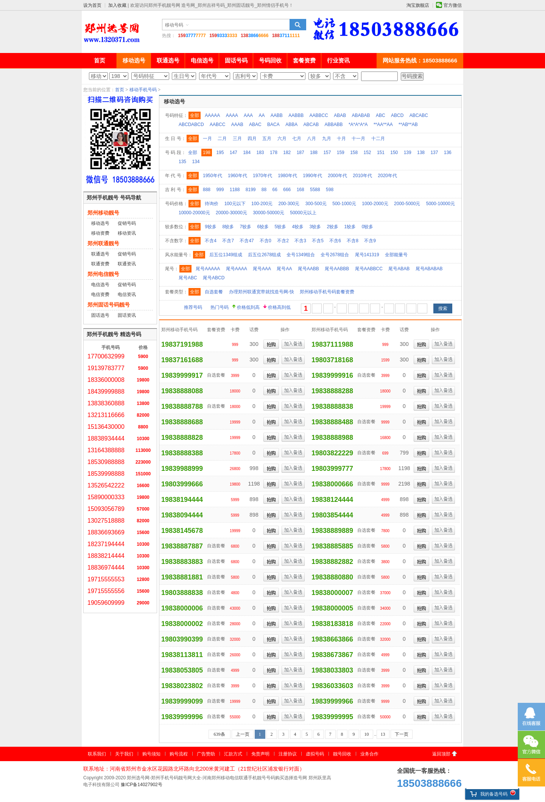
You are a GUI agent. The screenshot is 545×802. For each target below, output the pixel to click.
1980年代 (287, 175)
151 (381, 152)
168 (300, 189)
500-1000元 (344, 203)
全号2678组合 (335, 254)
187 (300, 152)
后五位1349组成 (225, 254)
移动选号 (134, 60)
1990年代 (312, 175)
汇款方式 (233, 754)
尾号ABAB (399, 268)
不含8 (352, 240)
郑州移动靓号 (103, 213)
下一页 (401, 734)
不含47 (247, 240)
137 (434, 152)
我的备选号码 (489, 794)
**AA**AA (383, 124)
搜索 (298, 24)
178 (273, 152)
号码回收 (270, 60)
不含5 (318, 240)
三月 (237, 138)
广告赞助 (206, 754)
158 (354, 152)
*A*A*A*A (358, 124)
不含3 (300, 240)
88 (264, 189)
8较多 (228, 226)
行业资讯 (338, 60)
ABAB (340, 115)
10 (366, 734)
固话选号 (100, 315)
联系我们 (97, 754)
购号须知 (151, 754)
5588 (315, 189)
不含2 (283, 240)
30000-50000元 (268, 212)
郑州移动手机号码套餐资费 (327, 291)
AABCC (217, 124)
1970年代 (262, 175)
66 (274, 189)
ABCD (397, 115)
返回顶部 (441, 754)
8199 (251, 189)
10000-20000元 (194, 212)
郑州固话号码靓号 (108, 305)
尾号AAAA (236, 268)
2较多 (333, 226)
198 (206, 152)
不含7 (228, 240)
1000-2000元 (375, 203)
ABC (380, 115)
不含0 (265, 240)
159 (340, 152)
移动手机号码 (143, 89)
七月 (296, 138)
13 (383, 734)
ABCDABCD (191, 124)
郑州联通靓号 (103, 243)
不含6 (335, 240)
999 (220, 189)
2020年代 (387, 175)
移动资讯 (127, 233)
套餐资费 (304, 60)
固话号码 (236, 60)
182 (287, 152)
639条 (219, 734)
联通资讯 (127, 263)
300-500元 (316, 203)
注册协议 (288, 754)
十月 (341, 138)
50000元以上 (303, 212)
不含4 (210, 240)
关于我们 (124, 754)
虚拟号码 (315, 754)
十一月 (358, 138)
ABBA (291, 124)
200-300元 (288, 203)
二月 (222, 138)
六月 (282, 138)
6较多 (263, 226)
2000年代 (337, 175)
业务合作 (369, 754)
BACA (273, 124)
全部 (194, 115)
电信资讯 (127, 294)
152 (367, 152)
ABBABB (334, 124)
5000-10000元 (440, 203)
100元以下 (235, 203)
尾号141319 (367, 254)
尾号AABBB (337, 268)
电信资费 (100, 294)
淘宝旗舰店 (417, 5)
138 (421, 152)
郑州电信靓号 (103, 274)
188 (314, 152)
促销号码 (127, 223)
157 (327, 152)
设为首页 (92, 5)
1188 (235, 189)
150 (394, 152)
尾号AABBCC (369, 268)
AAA (248, 115)
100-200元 (261, 203)
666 (287, 189)
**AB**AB (408, 124)
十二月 (378, 138)
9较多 (210, 226)
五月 (266, 138)
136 (448, 152)
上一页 (242, 734)
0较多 (368, 226)
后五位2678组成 (264, 254)
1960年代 (237, 175)
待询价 (211, 203)
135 (182, 161)
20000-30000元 (231, 212)
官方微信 (453, 5)
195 (220, 152)
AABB (277, 115)
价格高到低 (279, 307)
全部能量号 (396, 254)
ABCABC (419, 115)
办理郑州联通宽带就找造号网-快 (261, 291)
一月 (207, 138)
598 (329, 189)
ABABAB (361, 115)
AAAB (237, 124)
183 (260, 152)
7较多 (245, 226)
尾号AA (284, 268)
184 (247, 152)
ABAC (255, 124)
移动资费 (100, 233)
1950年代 (212, 175)
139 (407, 152)
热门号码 (219, 307)
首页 (99, 60)
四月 (252, 138)
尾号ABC (188, 277)
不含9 (370, 240)
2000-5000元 (407, 203)
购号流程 (179, 754)
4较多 (298, 226)
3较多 (315, 226)
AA (261, 115)
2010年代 (362, 175)
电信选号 (202, 60)
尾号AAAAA (208, 268)
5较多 (280, 226)
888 (206, 189)
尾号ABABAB (429, 268)
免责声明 (260, 754)
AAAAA (212, 115)
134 (195, 161)
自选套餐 (214, 291)
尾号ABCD (213, 277)
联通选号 (168, 60)
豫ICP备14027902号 (141, 784)
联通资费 (100, 263)
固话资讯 (127, 315)
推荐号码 (193, 307)
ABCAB (311, 124)
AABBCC (319, 115)
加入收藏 (117, 5)
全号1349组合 (301, 254)
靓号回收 (342, 754)
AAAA (232, 115)
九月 (326, 138)
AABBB (296, 115)
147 (233, 152)
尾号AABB (308, 268)
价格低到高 (248, 307)
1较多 (350, 226)
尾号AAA (262, 268)
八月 (311, 138)
